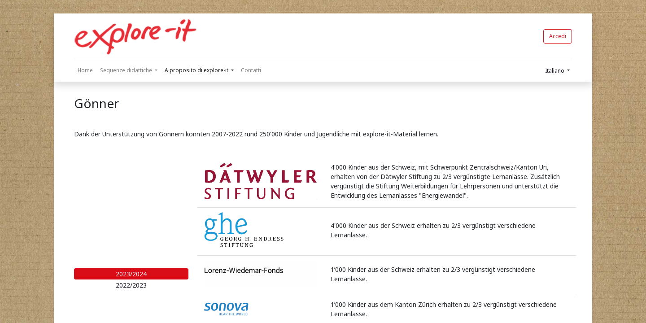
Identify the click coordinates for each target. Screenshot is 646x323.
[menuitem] (85, 70)
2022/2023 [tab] (131, 285)
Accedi (557, 36)
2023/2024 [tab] (131, 274)
